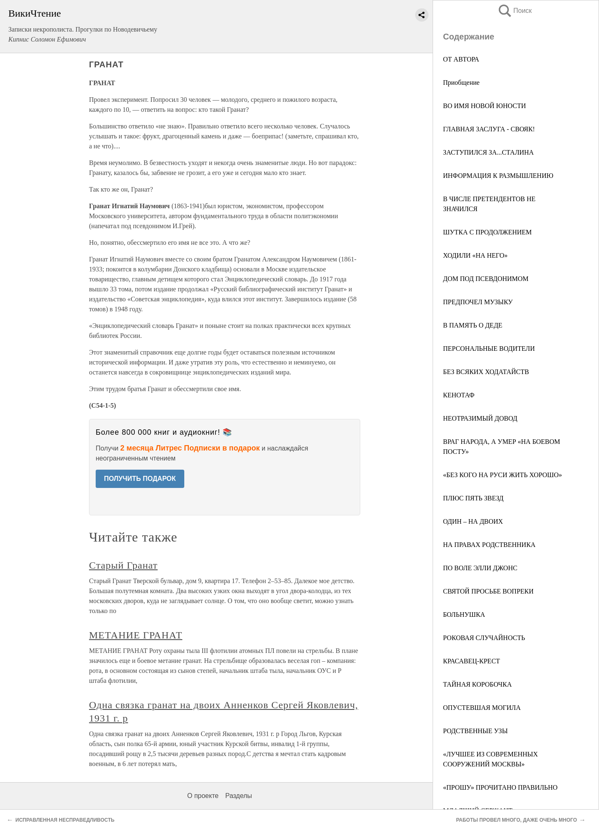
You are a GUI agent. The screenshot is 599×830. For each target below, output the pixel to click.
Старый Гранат (123, 565)
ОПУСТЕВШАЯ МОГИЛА (482, 707)
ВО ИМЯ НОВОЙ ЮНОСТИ (484, 105)
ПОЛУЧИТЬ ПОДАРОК (140, 478)
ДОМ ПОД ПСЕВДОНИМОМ (486, 278)
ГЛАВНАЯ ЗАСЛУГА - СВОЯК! (489, 129)
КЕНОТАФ (459, 395)
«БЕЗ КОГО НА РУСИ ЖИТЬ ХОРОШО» (502, 474)
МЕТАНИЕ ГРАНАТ (135, 635)
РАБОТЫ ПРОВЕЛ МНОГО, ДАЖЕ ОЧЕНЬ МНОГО (516, 820)
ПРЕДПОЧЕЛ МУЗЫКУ (478, 301)
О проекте (202, 795)
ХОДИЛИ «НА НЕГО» (475, 255)
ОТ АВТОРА (461, 59)
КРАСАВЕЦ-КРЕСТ (471, 661)
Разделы (238, 795)
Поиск (514, 10)
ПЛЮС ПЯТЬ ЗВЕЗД (473, 498)
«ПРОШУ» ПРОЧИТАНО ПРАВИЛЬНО (500, 787)
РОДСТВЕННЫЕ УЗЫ (475, 730)
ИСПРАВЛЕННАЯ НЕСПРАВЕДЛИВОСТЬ (64, 820)
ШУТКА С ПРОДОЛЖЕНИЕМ (487, 232)
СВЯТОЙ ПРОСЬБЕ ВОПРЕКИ (488, 591)
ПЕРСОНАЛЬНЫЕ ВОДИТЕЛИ (489, 348)
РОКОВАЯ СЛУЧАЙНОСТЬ (484, 637)
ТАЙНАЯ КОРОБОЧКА (477, 684)
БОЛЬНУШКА (464, 614)
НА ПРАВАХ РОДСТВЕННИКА (489, 544)
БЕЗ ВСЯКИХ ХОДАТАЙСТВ (486, 371)
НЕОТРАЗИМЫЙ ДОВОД (480, 418)
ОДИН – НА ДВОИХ (473, 521)
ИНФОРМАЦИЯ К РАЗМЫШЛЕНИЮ (498, 175)
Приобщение (461, 82)
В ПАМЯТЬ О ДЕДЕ (472, 325)
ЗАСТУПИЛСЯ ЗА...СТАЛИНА (488, 152)
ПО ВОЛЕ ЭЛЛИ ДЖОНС (480, 567)
